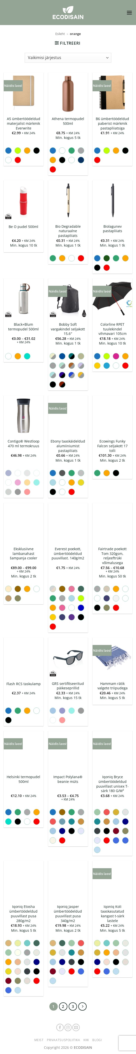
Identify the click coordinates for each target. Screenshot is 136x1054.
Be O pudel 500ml (23, 226)
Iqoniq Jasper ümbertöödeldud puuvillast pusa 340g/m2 (68, 913)
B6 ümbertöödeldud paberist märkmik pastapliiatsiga (112, 123)
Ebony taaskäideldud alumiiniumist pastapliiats (68, 446)
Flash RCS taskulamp (23, 684)
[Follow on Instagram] (68, 1027)
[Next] (82, 1006)
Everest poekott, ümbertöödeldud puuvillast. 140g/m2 (68, 553)
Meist (39, 1040)
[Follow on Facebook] (60, 1027)
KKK (86, 1040)
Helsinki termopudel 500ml (23, 779)
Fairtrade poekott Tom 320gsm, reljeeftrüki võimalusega (112, 556)
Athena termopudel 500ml (68, 121)
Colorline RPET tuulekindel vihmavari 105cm (112, 329)
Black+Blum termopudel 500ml (23, 326)
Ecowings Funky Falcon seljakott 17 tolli (112, 446)
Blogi (97, 1040)
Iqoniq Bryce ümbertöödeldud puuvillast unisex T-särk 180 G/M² (112, 784)
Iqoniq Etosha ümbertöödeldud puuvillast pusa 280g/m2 (23, 913)
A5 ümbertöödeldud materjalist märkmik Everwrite (23, 123)
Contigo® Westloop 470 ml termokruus (23, 443)
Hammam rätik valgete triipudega (112, 686)
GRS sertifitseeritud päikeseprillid (68, 686)
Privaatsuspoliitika (63, 1040)
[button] (129, 12)
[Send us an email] (76, 1027)
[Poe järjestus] (68, 58)
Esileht (60, 34)
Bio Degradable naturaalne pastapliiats (68, 231)
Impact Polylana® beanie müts (67, 779)
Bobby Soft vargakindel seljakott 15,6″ (68, 329)
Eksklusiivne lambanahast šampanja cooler (23, 553)
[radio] (8, 150)
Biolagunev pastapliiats (112, 228)
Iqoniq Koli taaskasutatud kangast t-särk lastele (112, 913)
